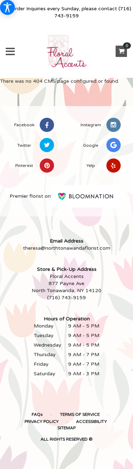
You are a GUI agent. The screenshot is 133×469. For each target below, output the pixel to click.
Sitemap (66, 427)
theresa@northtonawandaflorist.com (66, 248)
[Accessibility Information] (7, 7)
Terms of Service (80, 414)
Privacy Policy (41, 421)
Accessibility (91, 421)
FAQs (37, 414)
